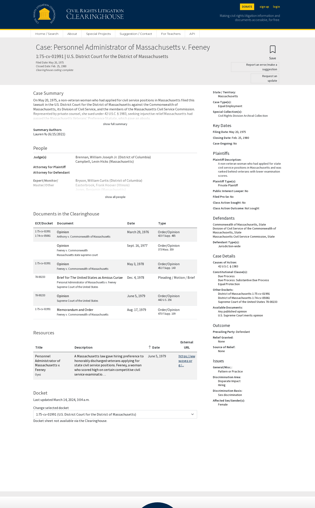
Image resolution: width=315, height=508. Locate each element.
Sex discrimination (230, 395)
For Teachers (170, 34)
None (221, 341)
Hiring (222, 385)
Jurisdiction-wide (229, 246)
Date (131, 223)
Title (38, 347)
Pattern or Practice (230, 371)
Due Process (226, 276)
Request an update (269, 78)
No (235, 143)
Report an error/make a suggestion (261, 67)
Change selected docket (51, 408)
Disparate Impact (229, 381)
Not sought (252, 208)
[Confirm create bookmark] (272, 52)
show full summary (115, 124)
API (192, 34)
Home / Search (46, 34)
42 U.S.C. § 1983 (228, 266)
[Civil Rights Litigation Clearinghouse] (66, 14)
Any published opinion (232, 311)
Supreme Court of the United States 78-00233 (247, 302)
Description (84, 347)
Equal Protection (229, 284)
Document (65, 223)
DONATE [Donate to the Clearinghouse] (247, 7)
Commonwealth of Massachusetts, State (239, 224)
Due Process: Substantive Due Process (243, 280)
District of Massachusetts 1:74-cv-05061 (244, 298)
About (72, 34)
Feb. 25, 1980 (240, 138)
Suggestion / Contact (136, 34)
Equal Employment (230, 106)
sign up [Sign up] (264, 7)
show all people (115, 197)
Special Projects (98, 34)
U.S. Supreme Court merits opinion (240, 315)
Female (223, 404)
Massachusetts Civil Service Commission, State (244, 236)
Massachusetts (228, 96)
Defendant (243, 332)
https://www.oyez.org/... (186, 360)
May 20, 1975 (237, 132)
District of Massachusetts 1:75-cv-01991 (244, 294)
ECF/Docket (44, 223)
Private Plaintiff (228, 185)
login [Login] (276, 7)
